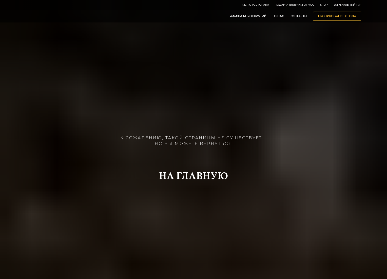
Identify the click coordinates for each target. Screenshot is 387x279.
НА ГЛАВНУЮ (193, 177)
